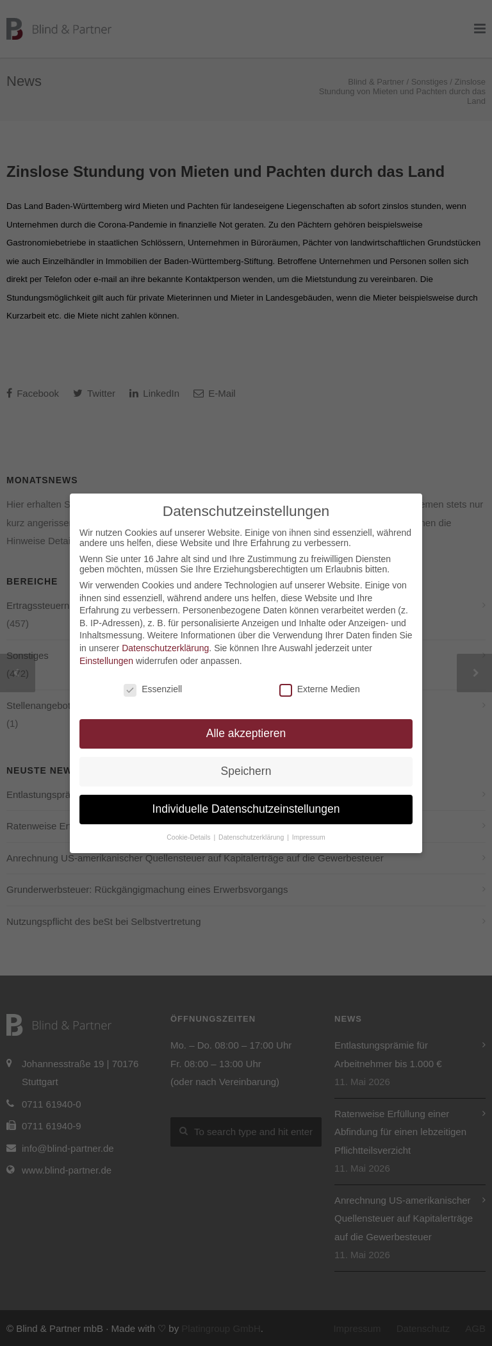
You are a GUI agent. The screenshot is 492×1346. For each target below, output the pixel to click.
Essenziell (153, 689)
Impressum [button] (308, 837)
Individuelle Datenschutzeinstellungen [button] (246, 808)
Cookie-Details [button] (189, 837)
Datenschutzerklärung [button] (252, 837)
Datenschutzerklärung (165, 648)
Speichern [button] (246, 771)
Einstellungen (106, 661)
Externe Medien (319, 689)
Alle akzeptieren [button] (246, 733)
